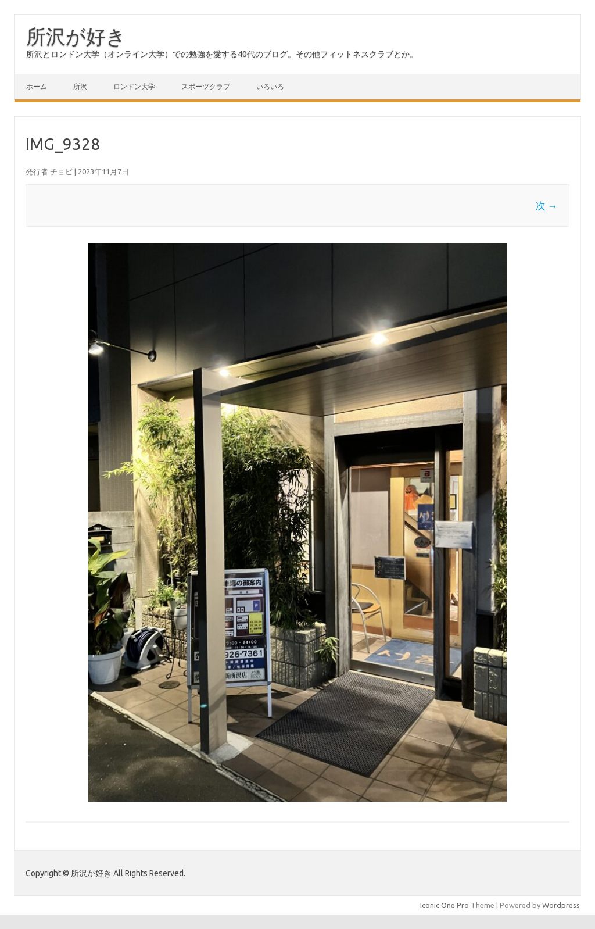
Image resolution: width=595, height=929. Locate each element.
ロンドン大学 (134, 86)
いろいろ (270, 86)
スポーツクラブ (205, 86)
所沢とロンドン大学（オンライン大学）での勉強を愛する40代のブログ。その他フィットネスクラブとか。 (222, 54)
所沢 (80, 86)
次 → (547, 205)
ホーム (36, 86)
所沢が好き (76, 36)
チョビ (61, 171)
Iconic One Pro (444, 905)
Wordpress (561, 905)
